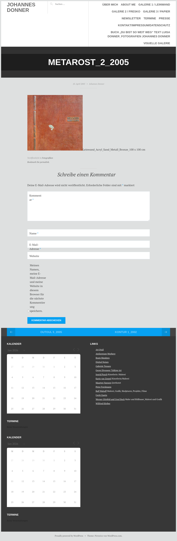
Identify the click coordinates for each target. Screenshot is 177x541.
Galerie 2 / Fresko (126, 11)
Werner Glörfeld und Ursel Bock (110, 399)
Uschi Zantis (101, 395)
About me (128, 4)
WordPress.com (114, 535)
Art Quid (100, 349)
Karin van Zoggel (103, 378)
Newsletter (131, 18)
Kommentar (35, 198)
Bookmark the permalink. (38, 162)
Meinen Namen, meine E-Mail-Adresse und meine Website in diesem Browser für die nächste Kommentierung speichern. (38, 288)
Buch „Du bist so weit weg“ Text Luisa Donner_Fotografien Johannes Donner (139, 34)
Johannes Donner (21, 7)
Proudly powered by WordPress (69, 535)
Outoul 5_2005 (51, 332)
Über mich (110, 4)
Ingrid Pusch (101, 374)
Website (34, 256)
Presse (164, 18)
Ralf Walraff (101, 391)
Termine (150, 18)
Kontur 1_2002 (126, 332)
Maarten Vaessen (103, 382)
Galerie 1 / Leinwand (154, 4)
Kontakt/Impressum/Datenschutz (144, 25)
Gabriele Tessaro (103, 366)
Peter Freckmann (103, 386)
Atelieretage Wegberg (105, 353)
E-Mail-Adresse (35, 247)
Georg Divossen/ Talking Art (109, 370)
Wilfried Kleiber (103, 403)
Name (33, 233)
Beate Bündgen (103, 357)
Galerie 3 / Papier (156, 11)
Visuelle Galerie (157, 43)
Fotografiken (47, 157)
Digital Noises (102, 362)
